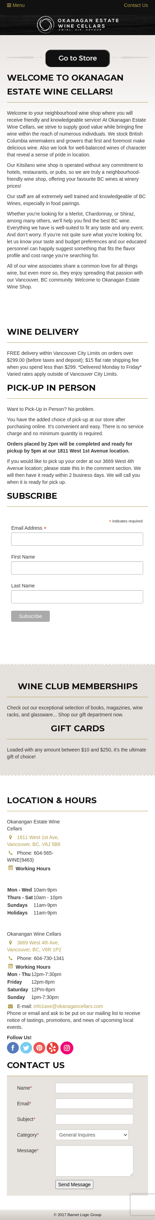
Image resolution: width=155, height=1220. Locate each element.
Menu (16, 5)
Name (24, 1088)
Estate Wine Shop (78, 24)
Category (28, 1135)
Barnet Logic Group (84, 1215)
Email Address (29, 528)
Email (24, 1103)
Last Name (23, 585)
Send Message (74, 1184)
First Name (23, 557)
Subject (26, 1119)
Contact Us (136, 5)
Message (28, 1150)
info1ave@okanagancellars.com (68, 1006)
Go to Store (77, 58)
